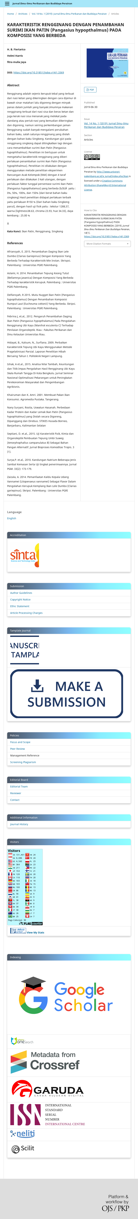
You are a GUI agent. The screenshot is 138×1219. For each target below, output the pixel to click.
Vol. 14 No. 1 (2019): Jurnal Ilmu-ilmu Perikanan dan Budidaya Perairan (69, 13)
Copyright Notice (20, 599)
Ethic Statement (19, 606)
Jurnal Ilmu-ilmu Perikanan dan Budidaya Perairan (42, 3)
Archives (22, 13)
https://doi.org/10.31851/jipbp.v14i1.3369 (38, 72)
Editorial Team (19, 786)
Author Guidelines (21, 593)
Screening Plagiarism (23, 762)
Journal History (19, 824)
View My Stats (35, 932)
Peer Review (17, 748)
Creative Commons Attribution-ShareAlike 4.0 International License (105, 185)
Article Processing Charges (26, 613)
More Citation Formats (99, 243)
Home (10, 13)
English (11, 518)
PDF (91, 89)
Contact (14, 800)
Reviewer (15, 793)
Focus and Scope (20, 742)
